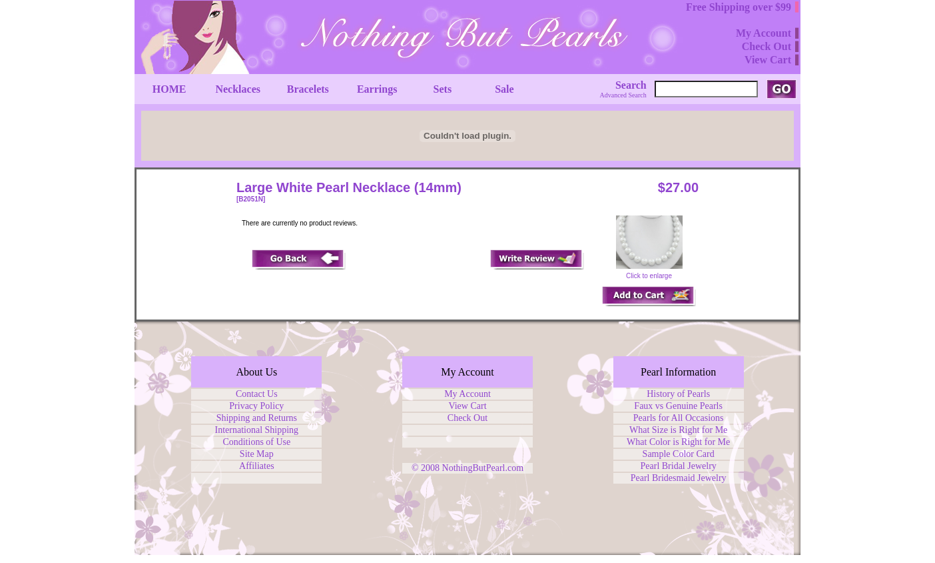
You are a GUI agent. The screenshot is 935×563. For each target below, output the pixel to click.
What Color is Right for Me (678, 442)
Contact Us (257, 394)
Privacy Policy (256, 406)
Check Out (467, 418)
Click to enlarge (649, 272)
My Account (467, 394)
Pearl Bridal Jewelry (679, 466)
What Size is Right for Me (678, 430)
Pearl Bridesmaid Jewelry (679, 478)
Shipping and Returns (256, 418)
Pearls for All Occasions (678, 418)
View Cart (467, 406)
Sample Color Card (679, 454)
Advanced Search (623, 95)
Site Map (257, 454)
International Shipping (257, 430)
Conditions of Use (256, 442)
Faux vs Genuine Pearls (678, 406)
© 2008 (427, 468)
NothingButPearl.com (483, 468)
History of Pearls (678, 394)
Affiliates (256, 466)
